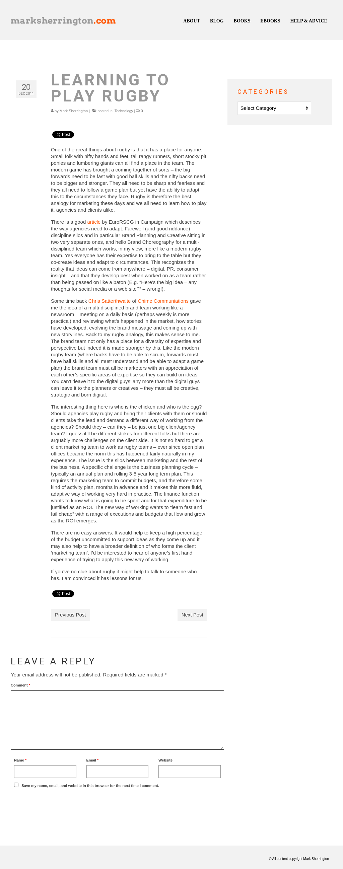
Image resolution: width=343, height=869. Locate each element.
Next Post (192, 615)
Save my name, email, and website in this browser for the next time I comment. (90, 786)
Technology (124, 111)
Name (20, 760)
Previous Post (70, 615)
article (93, 222)
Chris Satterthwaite (110, 301)
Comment (20, 685)
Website (165, 760)
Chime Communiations (163, 301)
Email (92, 760)
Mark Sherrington (74, 111)
